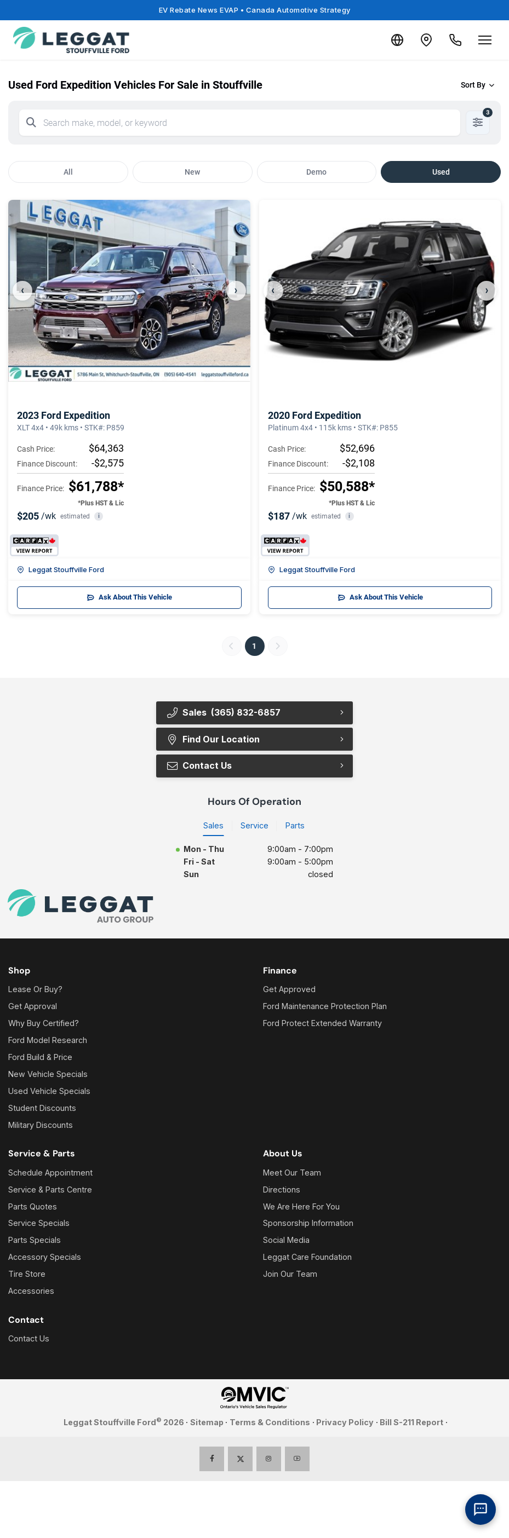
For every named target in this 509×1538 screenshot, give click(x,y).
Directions (281, 1190)
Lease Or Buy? (35, 990)
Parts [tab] (295, 826)
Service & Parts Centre (50, 1190)
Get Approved (289, 990)
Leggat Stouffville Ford (60, 569)
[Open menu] (485, 39)
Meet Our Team (292, 1173)
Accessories (31, 1292)
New (192, 172)
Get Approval (32, 1007)
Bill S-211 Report (411, 1422)
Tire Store (26, 1275)
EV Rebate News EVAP (255, 9)
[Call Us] (453, 40)
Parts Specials (34, 1241)
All (68, 172)
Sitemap (207, 1422)
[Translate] (387, 40)
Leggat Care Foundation (307, 1258)
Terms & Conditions (270, 1422)
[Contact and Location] (420, 40)
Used (441, 172)
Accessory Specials (44, 1258)
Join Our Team (290, 1275)
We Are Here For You (301, 1207)
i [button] (99, 516)
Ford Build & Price (40, 1058)
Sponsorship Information (308, 1224)
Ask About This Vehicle (129, 597)
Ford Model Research (47, 1041)
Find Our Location (212, 739)
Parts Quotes (32, 1207)
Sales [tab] (213, 826)
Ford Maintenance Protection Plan (325, 1007)
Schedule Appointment (50, 1173)
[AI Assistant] (480, 1509)
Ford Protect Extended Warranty (322, 1024)
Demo (316, 172)
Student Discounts (42, 1108)
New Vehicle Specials (48, 1074)
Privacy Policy (345, 1422)
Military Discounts (40, 1125)
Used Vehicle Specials (49, 1091)
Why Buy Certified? (43, 1024)
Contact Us (198, 766)
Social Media (286, 1241)
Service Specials (39, 1224)
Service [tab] (254, 826)
